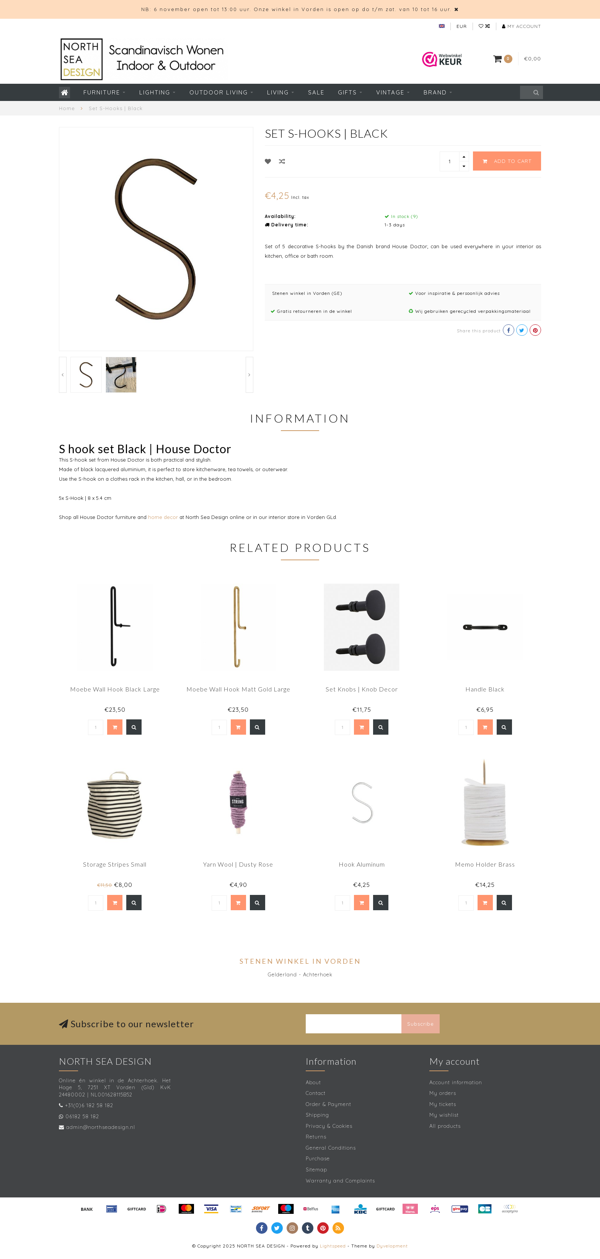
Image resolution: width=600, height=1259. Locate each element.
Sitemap (316, 1169)
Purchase (318, 1158)
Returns (316, 1137)
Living (278, 92)
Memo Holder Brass (485, 864)
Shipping (317, 1115)
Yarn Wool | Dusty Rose (238, 864)
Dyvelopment (392, 1246)
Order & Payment (328, 1104)
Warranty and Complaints (340, 1181)
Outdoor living (218, 92)
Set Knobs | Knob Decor (362, 689)
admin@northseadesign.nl (100, 1127)
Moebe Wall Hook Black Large (115, 689)
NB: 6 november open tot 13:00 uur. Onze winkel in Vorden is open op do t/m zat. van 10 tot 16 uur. (296, 9)
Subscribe (420, 1024)
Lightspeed (333, 1246)
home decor (162, 517)
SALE (316, 92)
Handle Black (485, 689)
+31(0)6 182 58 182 (89, 1105)
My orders (442, 1093)
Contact (316, 1093)
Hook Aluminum (362, 864)
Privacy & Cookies (329, 1126)
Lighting (154, 92)
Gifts (347, 92)
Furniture (101, 92)
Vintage (390, 92)
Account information (455, 1082)
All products (445, 1126)
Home (67, 108)
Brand (435, 92)
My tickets (442, 1104)
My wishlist (444, 1115)
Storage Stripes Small (115, 864)
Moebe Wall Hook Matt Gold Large (238, 689)
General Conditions (331, 1148)
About (313, 1082)
